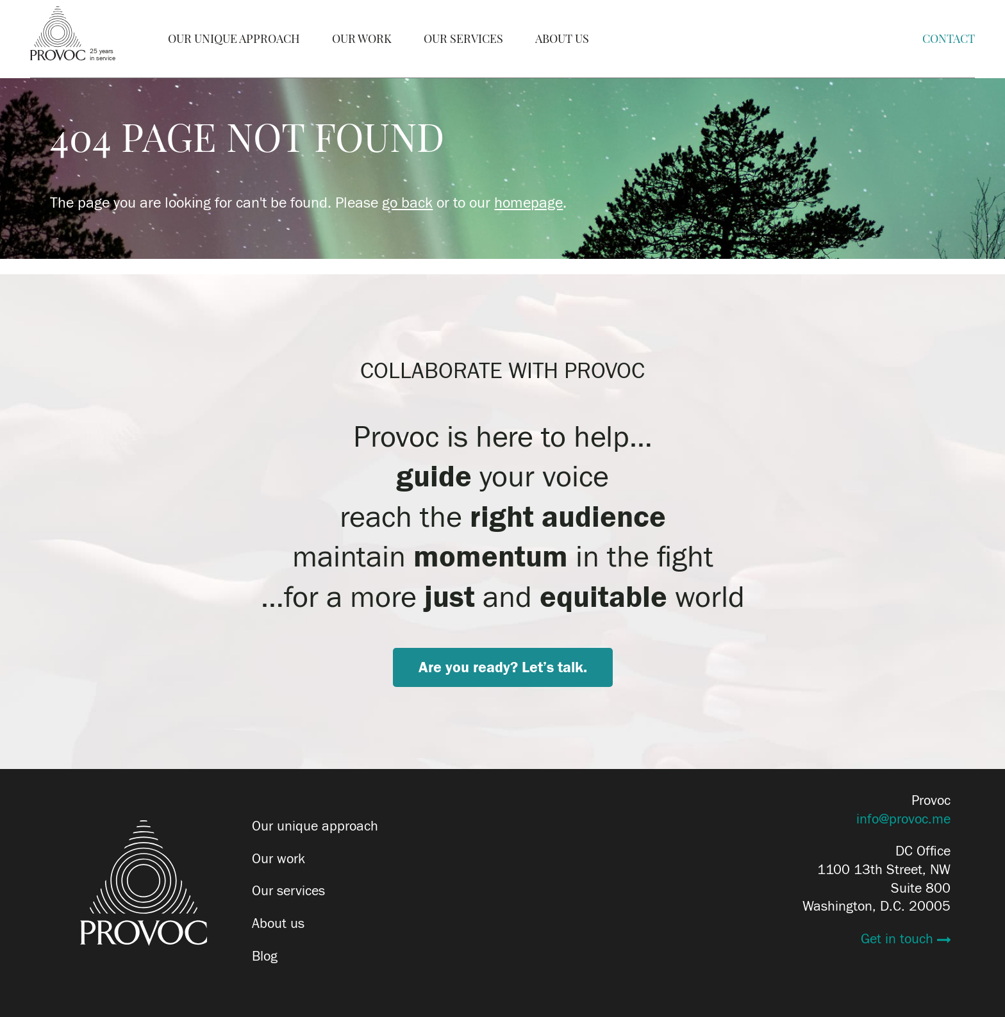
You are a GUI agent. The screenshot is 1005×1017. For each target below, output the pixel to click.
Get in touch (899, 938)
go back (407, 202)
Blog (265, 956)
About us (278, 923)
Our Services (463, 38)
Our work (278, 858)
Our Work (362, 38)
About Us (562, 38)
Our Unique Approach (234, 38)
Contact (948, 38)
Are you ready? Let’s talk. (503, 667)
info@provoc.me (903, 819)
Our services (288, 890)
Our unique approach (315, 826)
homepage (528, 202)
